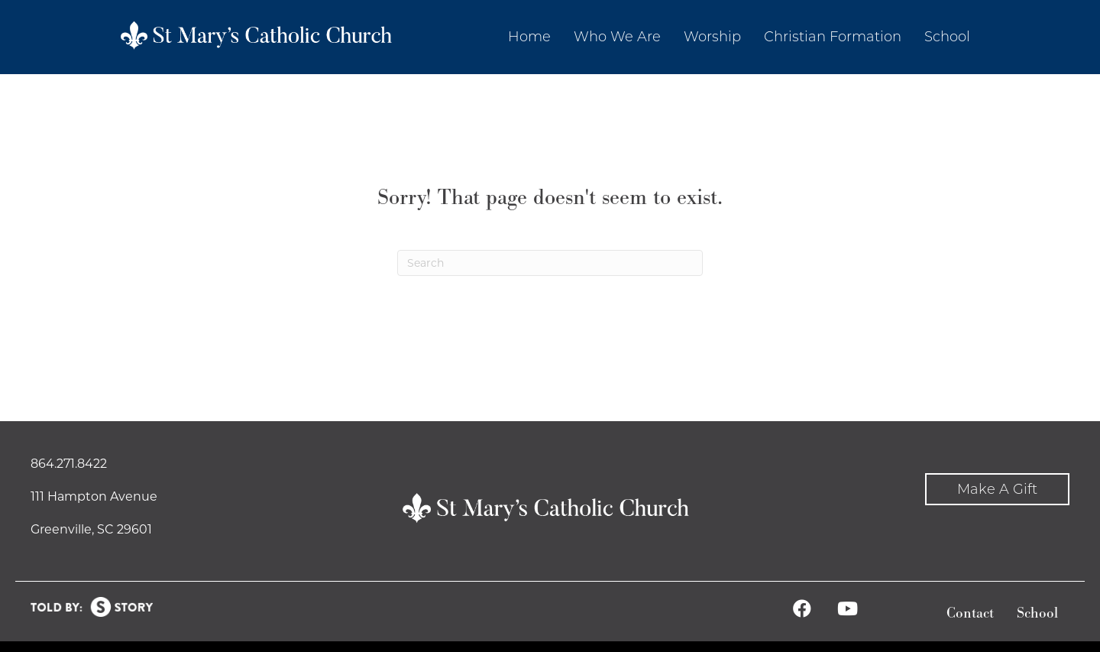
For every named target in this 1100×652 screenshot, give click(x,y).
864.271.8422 (69, 463)
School (1037, 613)
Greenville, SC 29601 (91, 529)
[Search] (550, 263)
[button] (997, 489)
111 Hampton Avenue (94, 496)
